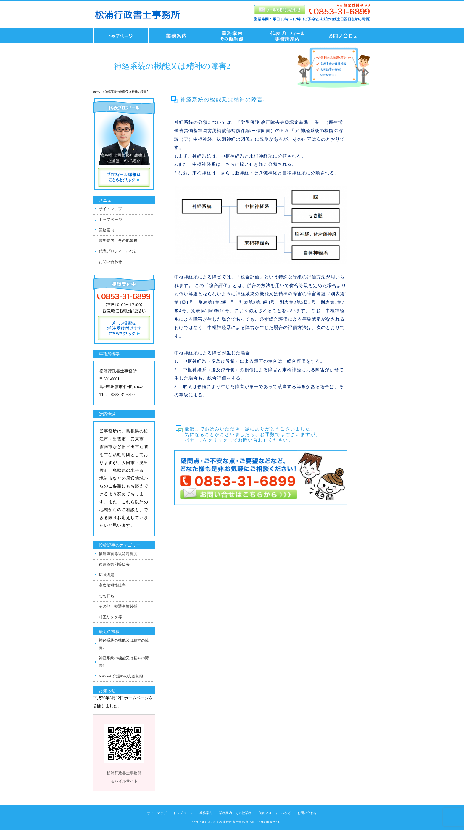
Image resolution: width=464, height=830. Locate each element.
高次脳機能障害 (112, 585)
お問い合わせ (344, 35)
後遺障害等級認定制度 (118, 554)
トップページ (119, 35)
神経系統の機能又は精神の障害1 (124, 662)
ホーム (97, 91)
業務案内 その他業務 (232, 35)
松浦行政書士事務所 (234, 821)
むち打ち (106, 596)
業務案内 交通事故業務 (176, 35)
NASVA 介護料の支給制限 (121, 676)
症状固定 (106, 575)
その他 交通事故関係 (118, 606)
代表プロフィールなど (118, 251)
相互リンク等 (110, 617)
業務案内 (106, 230)
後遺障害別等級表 (114, 564)
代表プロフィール (287, 35)
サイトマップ (110, 209)
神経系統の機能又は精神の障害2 (124, 644)
